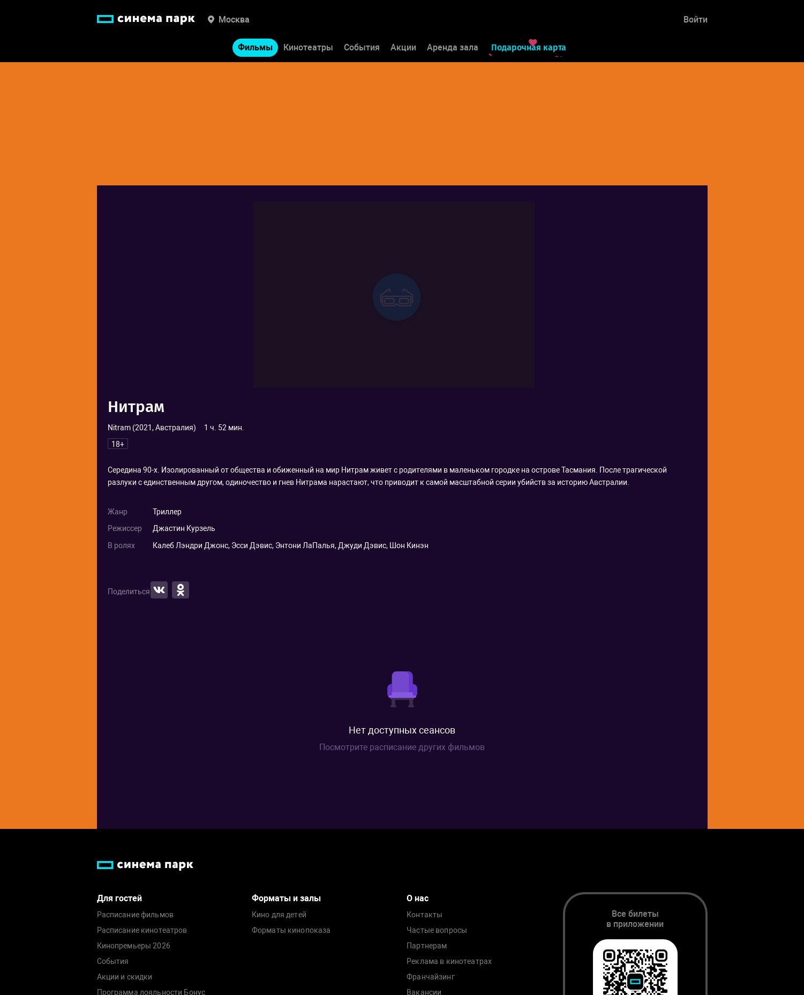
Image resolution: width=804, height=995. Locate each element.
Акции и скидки (125, 977)
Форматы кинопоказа (291, 930)
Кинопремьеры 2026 (133, 946)
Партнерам (427, 946)
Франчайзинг (431, 977)
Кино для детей (279, 915)
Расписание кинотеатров (142, 930)
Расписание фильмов (135, 915)
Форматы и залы (286, 898)
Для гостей (119, 898)
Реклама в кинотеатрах (449, 961)
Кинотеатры (308, 47)
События (362, 47)
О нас (418, 898)
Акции (403, 47)
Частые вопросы (437, 930)
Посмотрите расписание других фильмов (402, 747)
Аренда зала (452, 47)
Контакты (424, 915)
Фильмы (255, 47)
